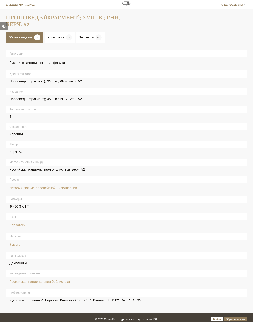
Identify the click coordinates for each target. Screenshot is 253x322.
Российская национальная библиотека (39, 282)
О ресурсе (228, 4)
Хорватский (18, 225)
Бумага (14, 244)
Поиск (30, 4)
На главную (14, 4)
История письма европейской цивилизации (43, 188)
